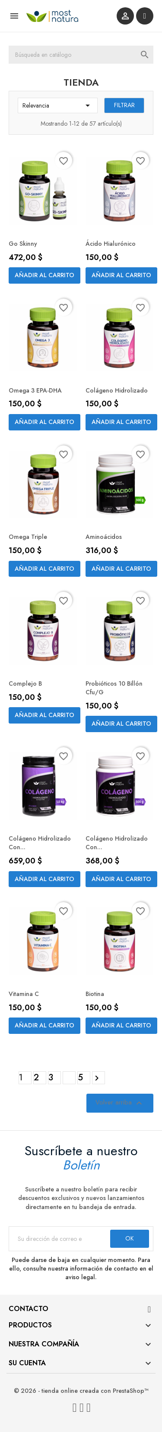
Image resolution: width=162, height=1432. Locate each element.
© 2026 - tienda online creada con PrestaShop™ (81, 1390)
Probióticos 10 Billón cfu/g (114, 687)
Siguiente (98, 1078)
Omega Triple (28, 536)
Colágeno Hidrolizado (117, 390)
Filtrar (124, 105)
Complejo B (25, 683)
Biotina (95, 994)
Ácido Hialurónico (111, 243)
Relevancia (57, 105)
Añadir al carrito (44, 275)
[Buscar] (81, 55)
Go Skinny (23, 243)
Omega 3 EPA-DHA (35, 390)
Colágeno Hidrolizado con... (40, 842)
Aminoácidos (104, 536)
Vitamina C (24, 994)
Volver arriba (119, 1103)
